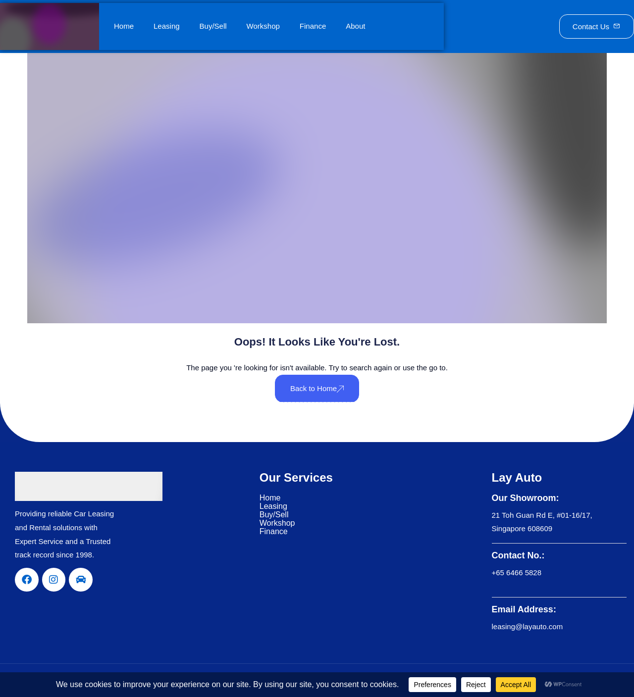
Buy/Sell (213, 26)
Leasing (167, 26)
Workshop (263, 26)
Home (124, 26)
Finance (313, 26)
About (355, 26)
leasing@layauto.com (527, 626)
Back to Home (317, 388)
